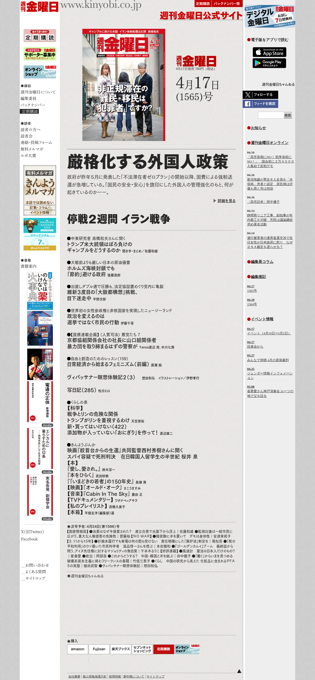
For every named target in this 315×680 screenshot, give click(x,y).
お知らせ (258, 128)
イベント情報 (262, 319)
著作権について (133, 676)
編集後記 (258, 277)
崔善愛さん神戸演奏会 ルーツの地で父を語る (270, 391)
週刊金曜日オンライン (269, 143)
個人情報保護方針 (95, 676)
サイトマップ (155, 676)
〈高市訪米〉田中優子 (263, 202)
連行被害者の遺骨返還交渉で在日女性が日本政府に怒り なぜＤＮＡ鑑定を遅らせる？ (270, 242)
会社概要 (74, 676)
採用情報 (115, 676)
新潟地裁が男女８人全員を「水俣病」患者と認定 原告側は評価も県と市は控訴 (270, 184)
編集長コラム (262, 261)
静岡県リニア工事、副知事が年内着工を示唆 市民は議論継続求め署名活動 (270, 219)
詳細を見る (227, 201)
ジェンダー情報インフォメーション (270, 373)
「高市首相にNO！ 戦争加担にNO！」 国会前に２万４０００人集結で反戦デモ (270, 161)
